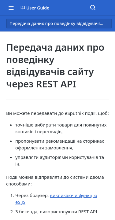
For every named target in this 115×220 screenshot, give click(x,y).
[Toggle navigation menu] (11, 8)
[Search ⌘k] (93, 8)
